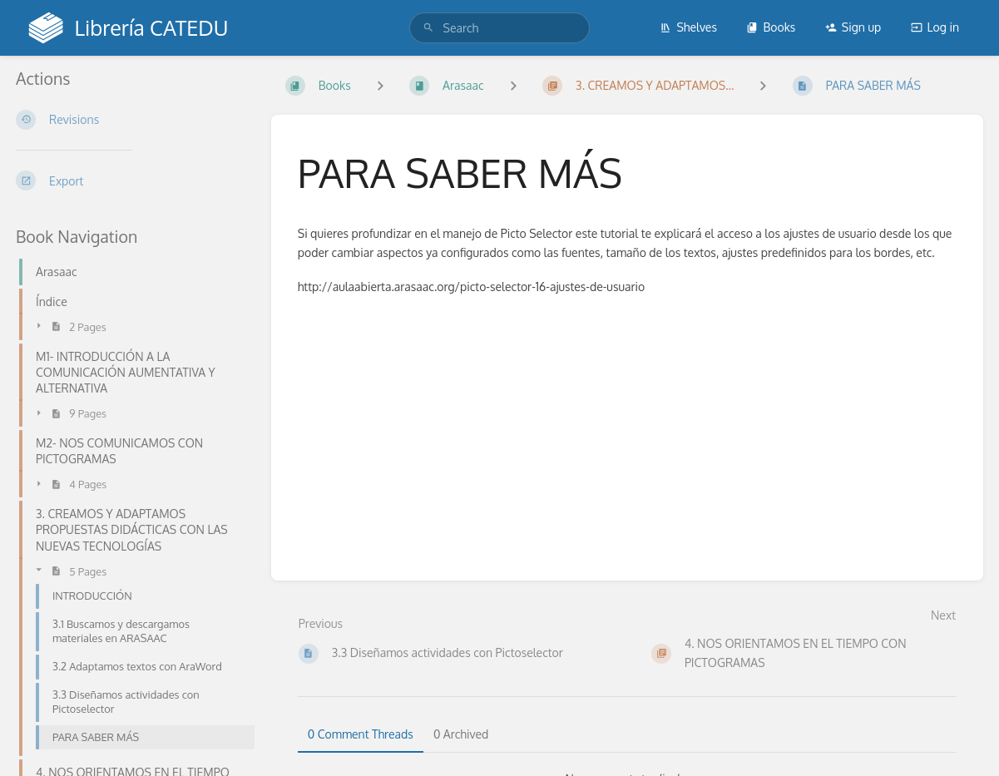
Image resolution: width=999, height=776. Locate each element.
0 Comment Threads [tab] (360, 734)
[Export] (130, 180)
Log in (935, 27)
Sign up (853, 27)
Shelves (688, 27)
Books (770, 27)
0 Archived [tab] (460, 734)
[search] (500, 27)
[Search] (428, 28)
